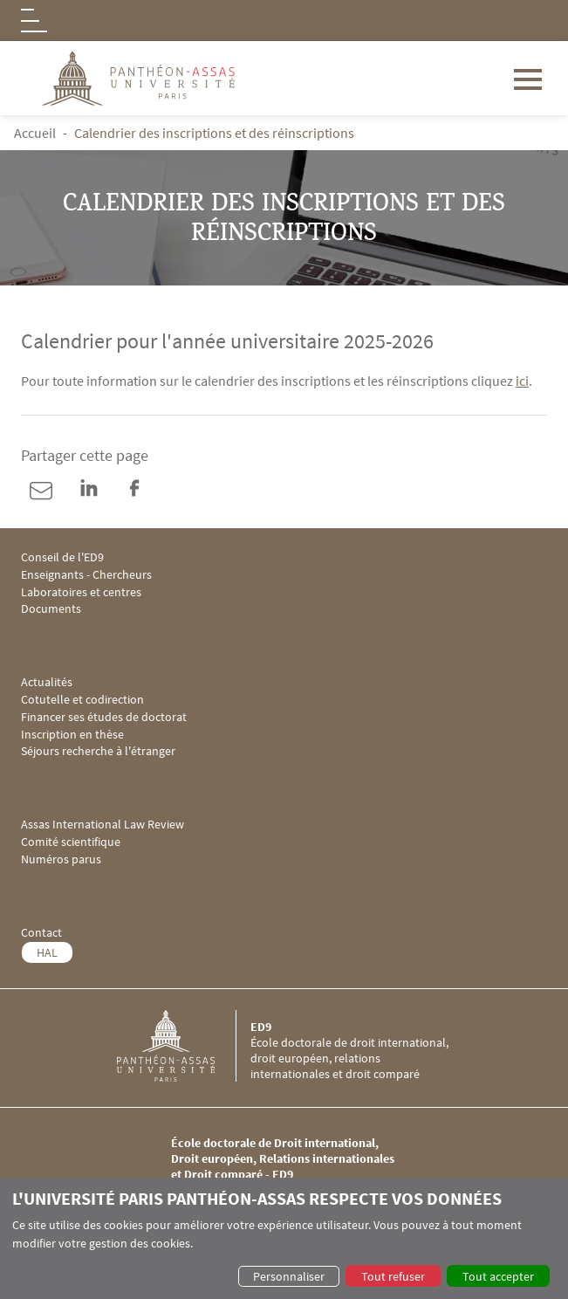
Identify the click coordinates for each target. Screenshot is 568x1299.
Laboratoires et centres (81, 592)
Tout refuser (393, 1276)
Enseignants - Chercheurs (86, 574)
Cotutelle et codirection (82, 699)
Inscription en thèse (72, 734)
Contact (41, 932)
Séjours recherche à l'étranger (98, 751)
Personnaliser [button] (289, 1276)
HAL (47, 952)
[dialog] (284, 1238)
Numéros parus (61, 859)
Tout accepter (498, 1276)
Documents (51, 608)
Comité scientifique (70, 842)
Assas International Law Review (102, 824)
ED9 (260, 1026)
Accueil (35, 132)
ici (522, 380)
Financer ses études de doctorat (104, 717)
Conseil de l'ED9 (62, 557)
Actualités (46, 682)
